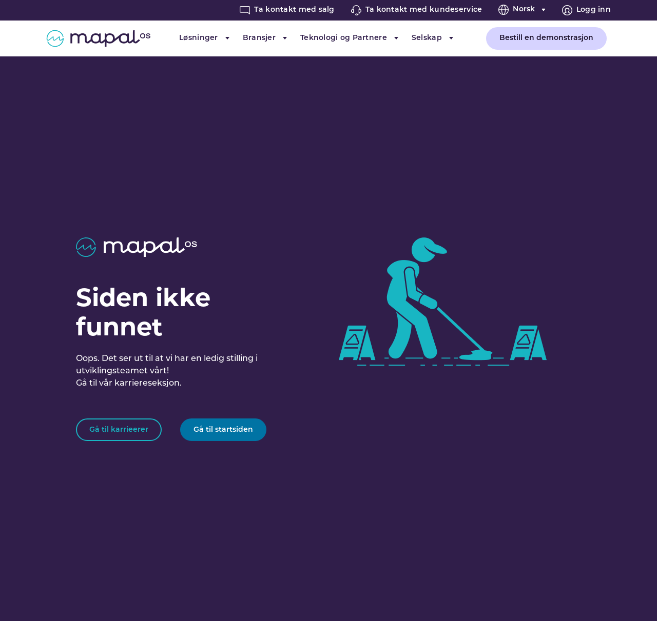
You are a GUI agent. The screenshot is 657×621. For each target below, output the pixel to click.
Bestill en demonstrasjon (546, 38)
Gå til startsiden (223, 430)
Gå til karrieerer (118, 430)
